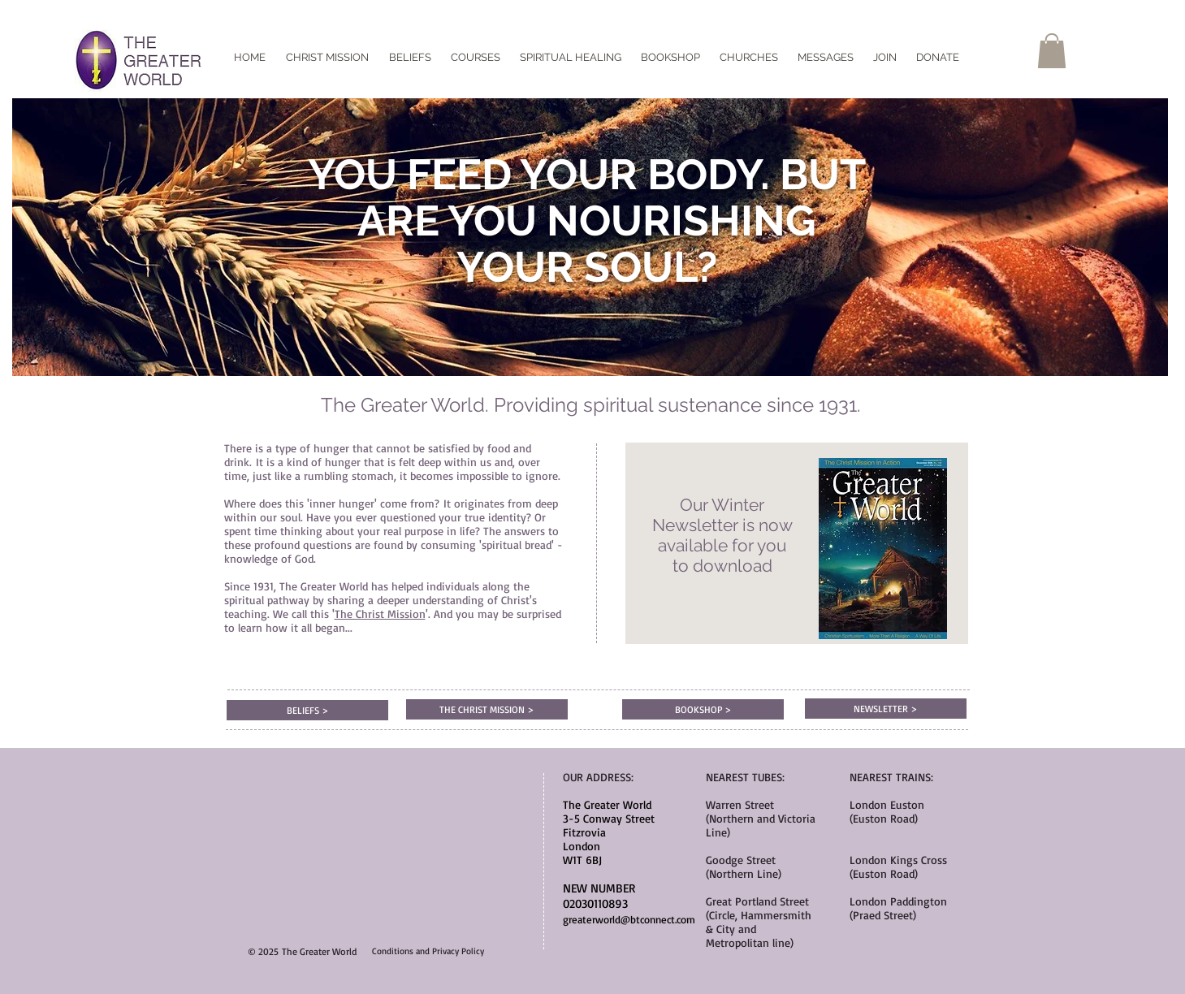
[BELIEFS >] (307, 710)
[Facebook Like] (592, 45)
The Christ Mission (380, 613)
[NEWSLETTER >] (886, 708)
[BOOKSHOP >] (703, 709)
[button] (1051, 50)
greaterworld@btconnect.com (629, 919)
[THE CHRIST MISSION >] (487, 709)
